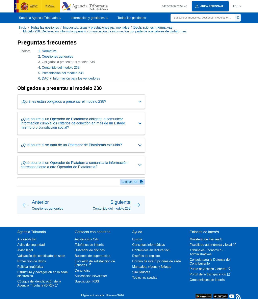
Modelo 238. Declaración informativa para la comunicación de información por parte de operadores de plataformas (104, 31)
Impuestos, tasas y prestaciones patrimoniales (96, 27)
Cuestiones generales (57, 56)
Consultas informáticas (148, 244)
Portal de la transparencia (210, 274)
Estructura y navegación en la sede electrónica (42, 274)
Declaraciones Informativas (152, 27)
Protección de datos (31, 261)
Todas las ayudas (144, 277)
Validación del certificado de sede (41, 256)
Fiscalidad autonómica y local (213, 244)
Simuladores (141, 272)
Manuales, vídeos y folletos (151, 266)
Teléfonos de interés (89, 244)
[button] (237, 6)
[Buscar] (203, 18)
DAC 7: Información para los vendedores (71, 78)
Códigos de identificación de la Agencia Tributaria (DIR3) (39, 283)
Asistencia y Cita (87, 239)
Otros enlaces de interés (207, 279)
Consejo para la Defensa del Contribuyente (210, 261)
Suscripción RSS (87, 281)
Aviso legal (25, 250)
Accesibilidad (26, 239)
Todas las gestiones (132, 18)
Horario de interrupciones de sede (156, 261)
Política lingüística (30, 266)
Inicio (22, 27)
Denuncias (82, 270)
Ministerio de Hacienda (206, 239)
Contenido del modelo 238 (61, 67)
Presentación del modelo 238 (63, 73)
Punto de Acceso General (210, 269)
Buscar (137, 239)
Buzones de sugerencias (92, 256)
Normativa (49, 51)
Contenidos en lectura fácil (151, 250)
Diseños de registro (146, 256)
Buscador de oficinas (90, 250)
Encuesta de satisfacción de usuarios (95, 263)
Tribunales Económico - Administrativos (206, 252)
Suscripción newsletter (91, 276)
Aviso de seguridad (31, 244)
